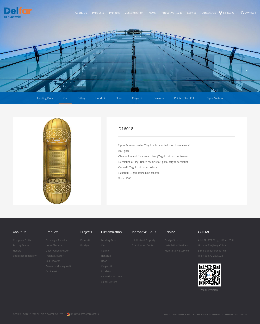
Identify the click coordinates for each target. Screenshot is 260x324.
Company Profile (22, 240)
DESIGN (229, 314)
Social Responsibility (24, 256)
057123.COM (241, 314)
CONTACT (205, 232)
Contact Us (209, 13)
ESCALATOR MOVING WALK (210, 314)
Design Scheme (173, 240)
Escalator (158, 98)
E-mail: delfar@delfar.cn (212, 251)
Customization (134, 13)
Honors (17, 251)
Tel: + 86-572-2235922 (210, 256)
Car (65, 98)
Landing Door (45, 98)
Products (98, 13)
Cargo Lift (137, 98)
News (152, 13)
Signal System (215, 98)
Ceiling (81, 98)
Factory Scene (21, 246)
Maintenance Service (177, 251)
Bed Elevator (53, 261)
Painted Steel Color (185, 98)
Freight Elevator (55, 256)
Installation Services (176, 246)
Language (228, 12)
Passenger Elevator (56, 240)
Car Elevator (52, 272)
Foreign (84, 246)
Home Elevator (54, 246)
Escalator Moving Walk (58, 266)
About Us (81, 13)
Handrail (100, 98)
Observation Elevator (58, 251)
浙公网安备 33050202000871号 (83, 314)
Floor (119, 98)
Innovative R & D (171, 13)
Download (250, 12)
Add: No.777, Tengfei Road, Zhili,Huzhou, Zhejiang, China (216, 243)
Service (191, 13)
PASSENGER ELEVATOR (183, 314)
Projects (114, 13)
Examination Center (143, 246)
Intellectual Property (143, 240)
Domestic (85, 240)
